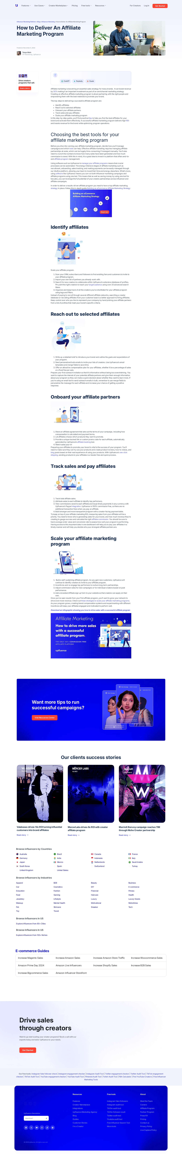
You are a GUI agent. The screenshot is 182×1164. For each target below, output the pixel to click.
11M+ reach (128, 772)
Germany (23, 858)
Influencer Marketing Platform (26, 22)
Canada (97, 854)
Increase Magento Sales (30, 958)
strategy (54, 188)
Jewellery (20, 899)
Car (17, 887)
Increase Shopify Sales (105, 965)
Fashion (57, 891)
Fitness (131, 891)
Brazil (59, 854)
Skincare (57, 907)
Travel (56, 911)
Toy (17, 911)
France (135, 854)
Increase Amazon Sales (68, 958)
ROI (127, 120)
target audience (95, 284)
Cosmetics (58, 887)
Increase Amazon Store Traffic (109, 958)
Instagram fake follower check (44, 1074)
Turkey (135, 866)
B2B (55, 883)
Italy (133, 858)
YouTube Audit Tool (75, 1076)
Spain (59, 866)
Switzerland (99, 866)
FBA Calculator (125, 1076)
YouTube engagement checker (53, 1076)
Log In (146, 5)
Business (132, 883)
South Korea (25, 866)
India (59, 858)
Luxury (94, 899)
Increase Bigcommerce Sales (33, 973)
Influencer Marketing (48, 22)
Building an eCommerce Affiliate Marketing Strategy (109, 188)
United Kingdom (26, 870)
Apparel (19, 883)
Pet (17, 907)
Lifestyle (57, 899)
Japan (22, 862)
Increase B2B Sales (141, 965)
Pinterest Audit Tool (93, 1076)
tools (71, 148)
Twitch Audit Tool (110, 1076)
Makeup (19, 903)
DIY (92, 887)
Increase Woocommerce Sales (147, 958)
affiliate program (61, 159)
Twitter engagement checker (117, 1074)
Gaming (57, 895)
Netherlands (99, 862)
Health (131, 895)
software (59, 173)
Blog (38, 22)
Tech (130, 907)
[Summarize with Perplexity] (78, 81)
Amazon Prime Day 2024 (31, 965)
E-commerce (133, 887)
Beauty (94, 883)
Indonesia (98, 858)
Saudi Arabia (137, 862)
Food (18, 895)
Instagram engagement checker (71, 1074)
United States (62, 870)
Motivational (96, 903)
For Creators (135, 5)
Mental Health (59, 903)
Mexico (60, 862)
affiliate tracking (84, 442)
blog (52, 452)
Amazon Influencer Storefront (71, 973)
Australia (23, 854)
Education (20, 891)
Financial (94, 891)
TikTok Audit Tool (31, 1076)
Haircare (94, 895)
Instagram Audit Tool (95, 1074)
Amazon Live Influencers (68, 965)
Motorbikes (133, 903)
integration (76, 506)
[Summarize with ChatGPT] (65, 81)
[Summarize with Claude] (90, 81)
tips (90, 118)
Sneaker (94, 907)
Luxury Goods (134, 899)
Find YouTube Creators (142, 1076)
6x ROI (74, 771)
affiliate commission (100, 519)
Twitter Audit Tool (137, 1074)
